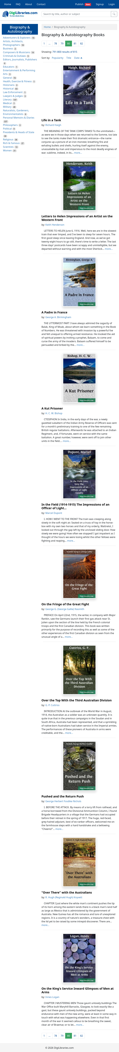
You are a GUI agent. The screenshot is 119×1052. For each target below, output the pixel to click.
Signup (100, 4)
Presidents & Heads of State (18, 132)
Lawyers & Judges (13, 96)
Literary (7, 99)
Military (7, 106)
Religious (8, 139)
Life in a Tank (51, 120)
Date (78, 57)
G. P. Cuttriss (52, 705)
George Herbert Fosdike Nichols (63, 801)
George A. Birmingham (58, 317)
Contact (41, 4)
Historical (8, 88)
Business (8, 48)
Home (7, 4)
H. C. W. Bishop (53, 413)
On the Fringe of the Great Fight (65, 604)
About (28, 4)
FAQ (18, 4)
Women (7, 150)
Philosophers (10, 125)
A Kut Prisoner (52, 408)
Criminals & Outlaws (14, 56)
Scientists (8, 146)
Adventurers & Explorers (16, 37)
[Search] (76, 14)
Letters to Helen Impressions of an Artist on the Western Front (77, 218)
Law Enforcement (13, 92)
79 (62, 43)
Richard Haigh (53, 125)
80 (68, 43)
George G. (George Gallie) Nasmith (64, 609)
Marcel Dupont (53, 513)
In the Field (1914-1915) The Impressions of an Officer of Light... (75, 506)
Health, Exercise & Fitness (17, 81)
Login (112, 4)
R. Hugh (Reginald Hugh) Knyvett (63, 897)
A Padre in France (54, 312)
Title (68, 57)
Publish (83, 4)
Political (7, 128)
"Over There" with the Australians (67, 892)
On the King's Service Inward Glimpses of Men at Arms (78, 990)
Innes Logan (52, 997)
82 (81, 43)
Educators (8, 66)
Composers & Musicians (16, 52)
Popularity (57, 57)
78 (55, 43)
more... (78, 152)
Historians (8, 85)
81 (75, 43)
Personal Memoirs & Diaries (18, 117)
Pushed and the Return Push (63, 796)
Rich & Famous (11, 143)
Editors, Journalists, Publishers (20, 59)
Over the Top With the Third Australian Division (77, 700)
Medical (7, 103)
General (7, 77)
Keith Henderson (54, 224)
